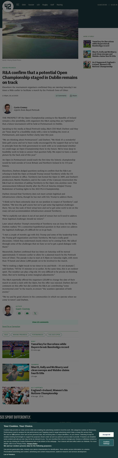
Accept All (106, 434)
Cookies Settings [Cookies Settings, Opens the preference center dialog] (106, 442)
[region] (59, 440)
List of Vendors (9, 454)
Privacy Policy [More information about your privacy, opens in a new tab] (32, 443)
